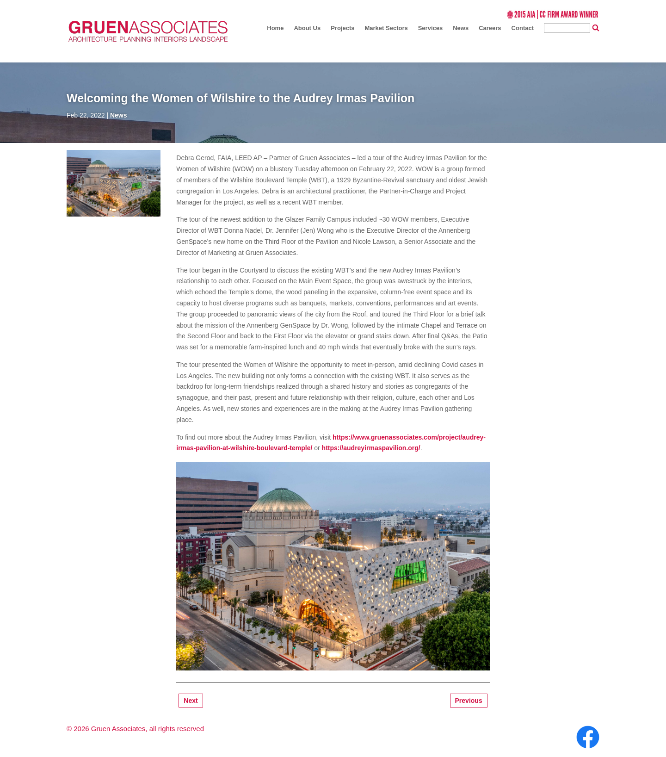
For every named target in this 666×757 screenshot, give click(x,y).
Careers (490, 28)
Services (430, 28)
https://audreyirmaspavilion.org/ (371, 448)
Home (275, 28)
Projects (342, 28)
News (461, 28)
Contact (523, 28)
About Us (307, 28)
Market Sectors (385, 28)
